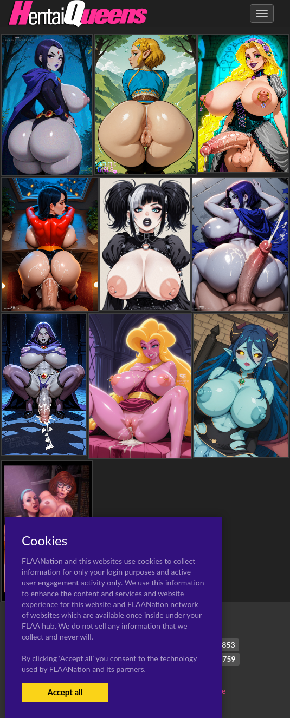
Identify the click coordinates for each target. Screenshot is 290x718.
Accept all (64, 692)
